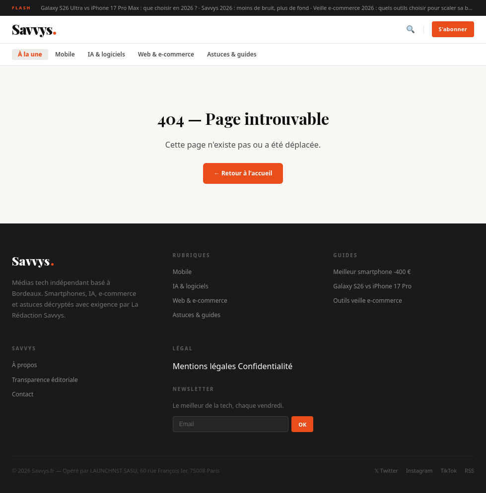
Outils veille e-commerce (367, 300)
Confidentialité (265, 366)
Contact (22, 394)
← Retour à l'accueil (243, 173)
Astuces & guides (232, 54)
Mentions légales (204, 366)
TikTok (448, 470)
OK (302, 424)
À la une (30, 54)
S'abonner (453, 29)
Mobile (65, 54)
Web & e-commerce (166, 54)
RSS (469, 470)
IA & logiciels (106, 54)
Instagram (419, 470)
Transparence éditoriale (45, 380)
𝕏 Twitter (386, 470)
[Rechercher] (410, 29)
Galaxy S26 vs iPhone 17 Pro (372, 286)
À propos (24, 365)
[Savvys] (34, 29)
